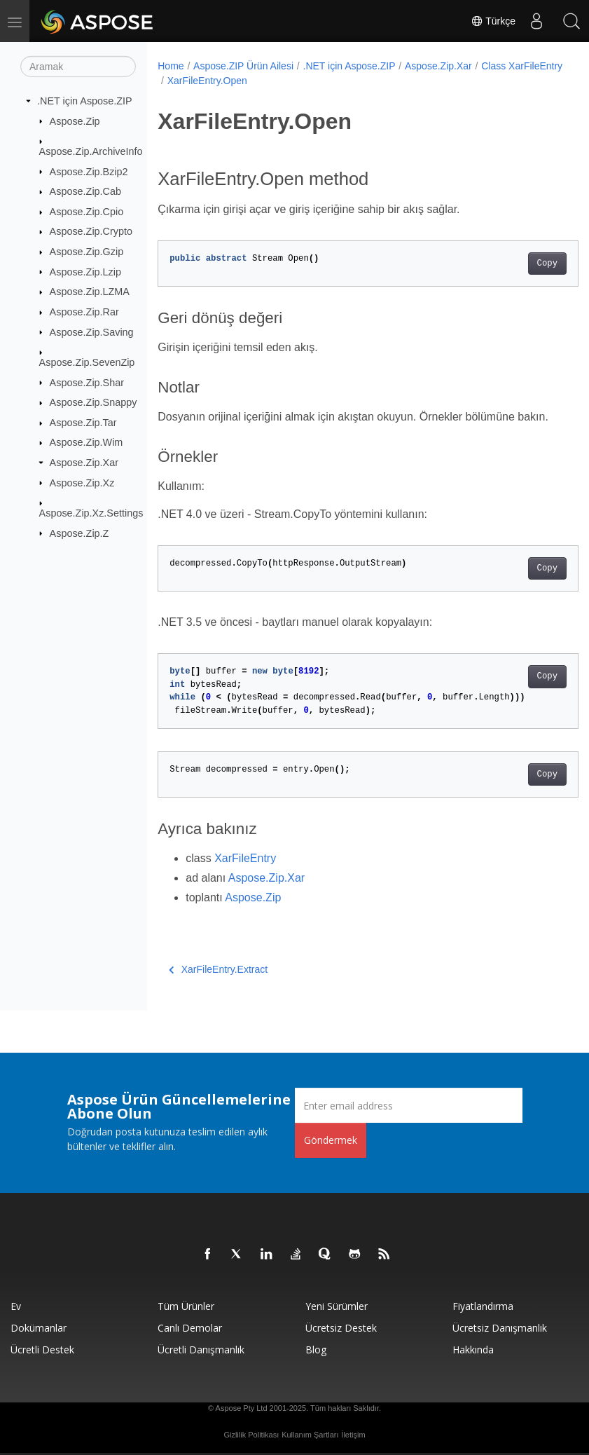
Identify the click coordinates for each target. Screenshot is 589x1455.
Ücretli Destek (42, 1349)
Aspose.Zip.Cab (85, 191)
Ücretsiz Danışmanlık (499, 1327)
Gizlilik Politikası (251, 1434)
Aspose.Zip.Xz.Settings (91, 513)
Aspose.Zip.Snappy (93, 402)
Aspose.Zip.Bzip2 (89, 171)
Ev (16, 1306)
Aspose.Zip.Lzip (85, 271)
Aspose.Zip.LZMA (90, 291)
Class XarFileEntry (208, 80)
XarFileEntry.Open (298, 80)
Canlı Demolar (190, 1327)
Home (170, 65)
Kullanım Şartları (310, 1434)
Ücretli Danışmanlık (201, 1349)
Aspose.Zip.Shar (87, 382)
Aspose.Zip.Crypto (91, 231)
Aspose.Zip (75, 120)
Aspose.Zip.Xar (84, 462)
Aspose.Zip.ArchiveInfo (91, 151)
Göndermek (330, 1140)
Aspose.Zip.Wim (86, 442)
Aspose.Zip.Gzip (87, 251)
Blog (315, 1349)
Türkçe (493, 21)
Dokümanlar (39, 1327)
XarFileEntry (245, 858)
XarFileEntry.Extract (218, 969)
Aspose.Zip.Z (79, 532)
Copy (517, 263)
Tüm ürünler (186, 1306)
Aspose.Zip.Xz (82, 482)
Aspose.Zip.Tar (83, 422)
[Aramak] (78, 66)
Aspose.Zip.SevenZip (87, 362)
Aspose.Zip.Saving (92, 331)
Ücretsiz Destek (341, 1327)
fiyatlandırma (482, 1306)
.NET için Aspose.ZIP (84, 101)
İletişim (353, 1434)
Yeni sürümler (336, 1306)
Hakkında (473, 1349)
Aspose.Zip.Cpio (87, 211)
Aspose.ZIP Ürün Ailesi (243, 65)
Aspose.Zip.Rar (84, 311)
